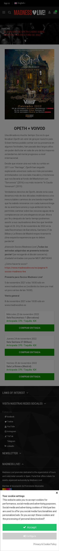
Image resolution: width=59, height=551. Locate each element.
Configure (29, 536)
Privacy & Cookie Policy (45, 544)
